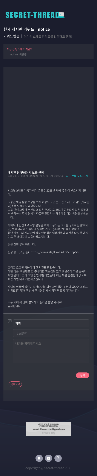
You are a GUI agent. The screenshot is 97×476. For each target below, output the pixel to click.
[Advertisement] (48, 115)
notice (44, 29)
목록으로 (15, 384)
